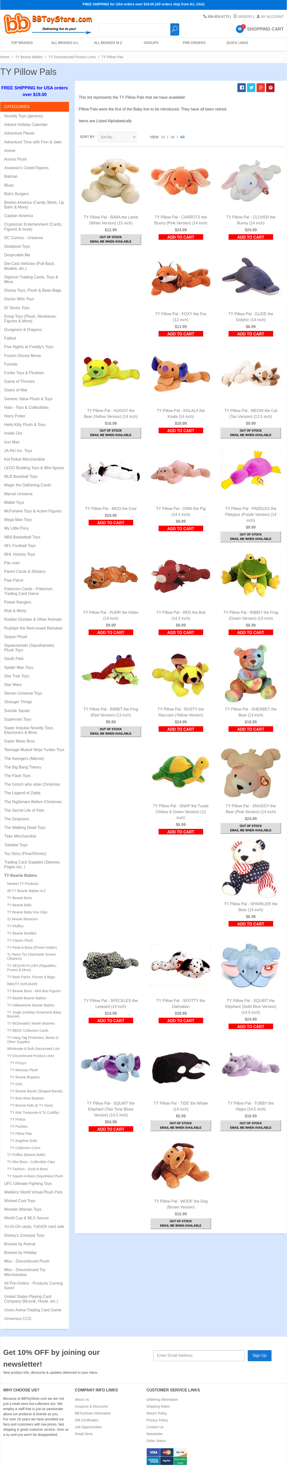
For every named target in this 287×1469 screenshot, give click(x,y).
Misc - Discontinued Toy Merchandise (25, 1272)
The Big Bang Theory (22, 767)
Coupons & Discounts (91, 1406)
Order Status (156, 1441)
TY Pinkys (18, 1119)
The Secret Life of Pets (24, 810)
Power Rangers (17, 602)
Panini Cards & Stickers (24, 571)
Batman (11, 176)
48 (173, 137)
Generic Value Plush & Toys (28, 399)
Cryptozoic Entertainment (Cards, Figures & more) (33, 226)
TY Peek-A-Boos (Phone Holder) (32, 947)
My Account (270, 17)
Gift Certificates (86, 1420)
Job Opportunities (88, 1427)
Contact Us (155, 1427)
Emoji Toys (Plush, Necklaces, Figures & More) (30, 318)
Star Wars (13, 685)
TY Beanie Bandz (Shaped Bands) (36, 1091)
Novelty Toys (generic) (23, 116)
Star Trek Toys (16, 676)
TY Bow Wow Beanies (27, 1098)
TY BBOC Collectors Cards (28, 1030)
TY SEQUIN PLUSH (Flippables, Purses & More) (32, 968)
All (182, 137)
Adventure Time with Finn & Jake (33, 142)
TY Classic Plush (20, 940)
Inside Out (13, 433)
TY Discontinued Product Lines (72, 57)
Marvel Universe (18, 494)
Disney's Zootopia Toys (24, 1235)
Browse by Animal (19, 1244)
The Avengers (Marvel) (24, 758)
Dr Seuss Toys (16, 308)
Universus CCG (17, 1319)
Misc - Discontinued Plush (26, 1261)
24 (163, 137)
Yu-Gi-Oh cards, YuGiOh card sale (34, 1226)
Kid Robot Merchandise (24, 459)
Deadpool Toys (17, 246)
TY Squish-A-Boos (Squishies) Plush (35, 1176)
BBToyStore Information (93, 1413)
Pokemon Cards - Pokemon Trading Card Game (28, 591)
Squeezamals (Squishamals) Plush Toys (29, 647)
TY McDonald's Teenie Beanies (31, 1023)
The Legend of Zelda (22, 793)
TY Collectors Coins (25, 1148)
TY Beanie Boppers (25, 1077)
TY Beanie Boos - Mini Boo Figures (34, 991)
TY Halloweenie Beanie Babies (30, 1005)
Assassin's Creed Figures (26, 168)
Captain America (18, 216)
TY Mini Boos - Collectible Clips (31, 1162)
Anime (9, 151)
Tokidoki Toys (15, 845)
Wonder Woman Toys (22, 1209)
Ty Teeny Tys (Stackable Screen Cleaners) (31, 956)
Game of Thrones (19, 381)
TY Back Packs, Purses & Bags (31, 977)
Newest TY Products (22, 884)
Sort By (87, 137)
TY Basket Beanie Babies (26, 998)
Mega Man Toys (18, 520)
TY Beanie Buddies (22, 933)
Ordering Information (162, 1399)
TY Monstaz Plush (24, 1070)
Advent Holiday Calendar (26, 125)
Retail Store (84, 1434)
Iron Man (12, 442)
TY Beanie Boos (19, 898)
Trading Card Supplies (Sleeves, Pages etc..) (32, 864)
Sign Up (260, 1355)
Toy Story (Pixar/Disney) (25, 853)
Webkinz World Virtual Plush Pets (33, 1192)
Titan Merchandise (20, 836)
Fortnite (10, 364)
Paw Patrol (13, 580)
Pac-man (12, 563)
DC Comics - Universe (23, 238)
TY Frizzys (18, 1063)
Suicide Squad (16, 711)
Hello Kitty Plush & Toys (25, 425)
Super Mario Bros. (20, 741)
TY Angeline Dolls (23, 1141)
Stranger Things (18, 702)
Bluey (9, 185)
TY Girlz (16, 1084)
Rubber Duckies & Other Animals (33, 619)
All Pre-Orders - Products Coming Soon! (33, 1285)
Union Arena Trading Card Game (32, 1310)
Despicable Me (17, 255)
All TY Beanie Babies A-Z (26, 891)
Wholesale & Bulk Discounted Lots (33, 1049)
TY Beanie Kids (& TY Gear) (31, 1105)
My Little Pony (16, 528)
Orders (242, 17)
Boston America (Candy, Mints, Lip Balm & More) (34, 204)
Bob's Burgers (16, 194)
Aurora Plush (15, 159)
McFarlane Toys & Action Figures (33, 511)
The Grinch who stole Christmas (32, 784)
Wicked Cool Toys (19, 1201)
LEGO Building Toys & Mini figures (34, 468)
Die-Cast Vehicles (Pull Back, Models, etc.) (29, 265)
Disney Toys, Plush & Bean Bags (32, 290)
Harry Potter (14, 416)
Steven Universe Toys (23, 693)
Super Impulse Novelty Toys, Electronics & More (29, 730)
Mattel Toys (14, 502)
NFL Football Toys (20, 546)
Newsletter (155, 1434)
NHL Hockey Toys (19, 554)
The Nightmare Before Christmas (33, 802)
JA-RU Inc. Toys (18, 451)
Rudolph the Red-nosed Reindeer (33, 628)
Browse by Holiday (20, 1252)
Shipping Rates (158, 1406)
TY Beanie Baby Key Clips (27, 912)
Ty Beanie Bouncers (22, 919)
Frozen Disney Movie (22, 356)
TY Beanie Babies (29, 57)
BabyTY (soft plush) (22, 984)
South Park (14, 659)
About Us (82, 1399)
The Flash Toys (17, 776)
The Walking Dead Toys (24, 827)
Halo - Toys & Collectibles (26, 407)
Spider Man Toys (18, 667)
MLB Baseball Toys (21, 476)
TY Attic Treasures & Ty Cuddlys (34, 1112)
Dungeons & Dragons (23, 330)
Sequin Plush (15, 637)
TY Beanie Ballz (19, 905)
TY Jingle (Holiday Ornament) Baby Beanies (34, 1014)
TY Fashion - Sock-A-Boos (27, 1169)
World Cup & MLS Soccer (26, 1218)
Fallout (10, 338)
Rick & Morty (15, 611)
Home (4, 57)
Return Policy (157, 1413)
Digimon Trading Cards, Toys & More (31, 279)
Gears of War (15, 390)
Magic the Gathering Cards (27, 485)
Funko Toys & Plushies (24, 373)
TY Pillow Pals (21, 1134)
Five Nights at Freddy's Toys (28, 347)
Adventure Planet (19, 133)
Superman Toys (17, 719)
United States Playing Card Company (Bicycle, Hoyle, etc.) (31, 1298)
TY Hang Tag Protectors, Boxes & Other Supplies (32, 1040)
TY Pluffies (15, 926)
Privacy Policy (157, 1420)
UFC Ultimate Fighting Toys (28, 1183)
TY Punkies (18, 1126)
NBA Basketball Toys (22, 537)
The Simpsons (16, 819)
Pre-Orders (193, 44)
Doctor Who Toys (19, 299)
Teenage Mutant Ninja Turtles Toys (34, 750)
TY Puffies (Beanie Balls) (26, 1155)
